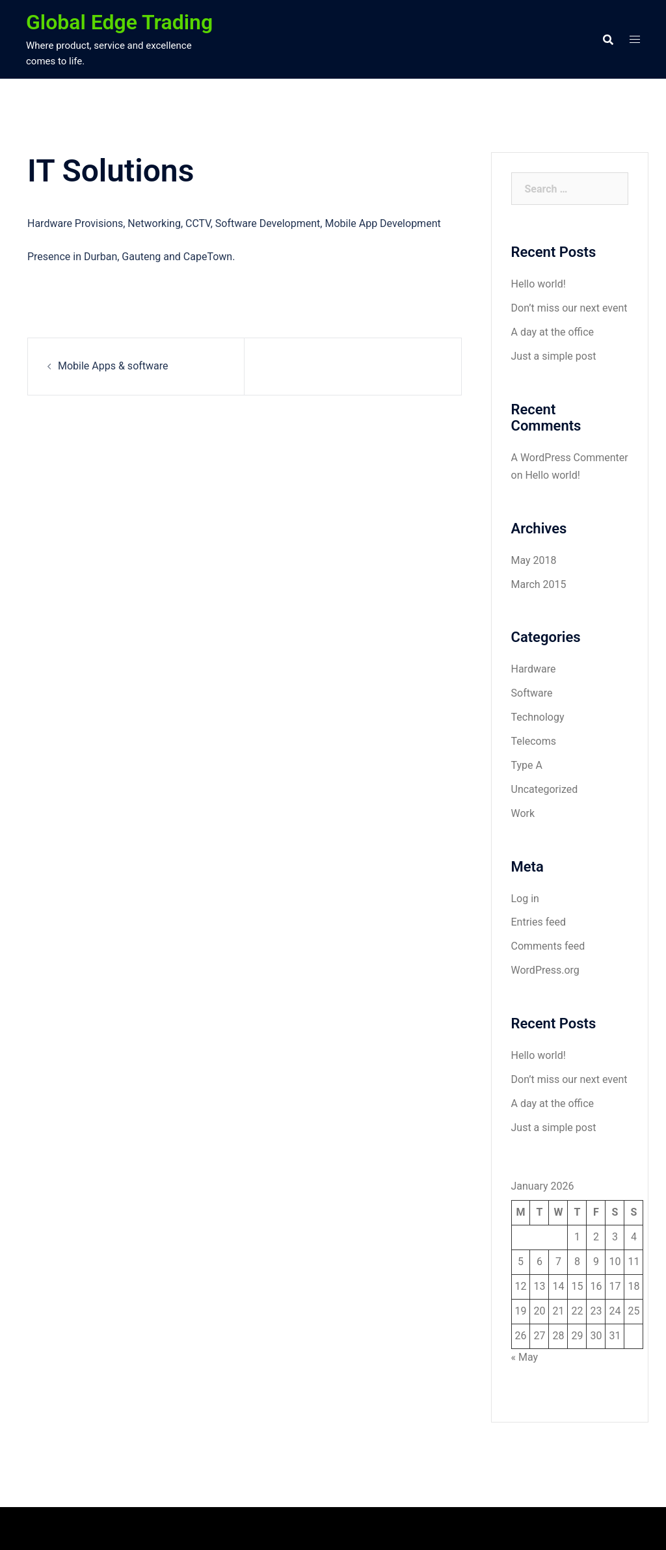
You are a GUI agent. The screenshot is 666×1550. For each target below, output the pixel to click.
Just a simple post (553, 356)
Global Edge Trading (119, 22)
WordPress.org (545, 970)
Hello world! (538, 284)
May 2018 (534, 560)
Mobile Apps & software (113, 366)
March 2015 (538, 584)
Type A (526, 765)
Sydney (271, 1528)
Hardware (533, 669)
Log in (525, 898)
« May (525, 1357)
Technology (538, 717)
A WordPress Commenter (569, 457)
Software (532, 693)
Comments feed (548, 946)
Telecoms (533, 741)
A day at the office (552, 332)
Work (523, 813)
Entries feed (538, 922)
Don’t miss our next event (569, 308)
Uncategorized (544, 789)
